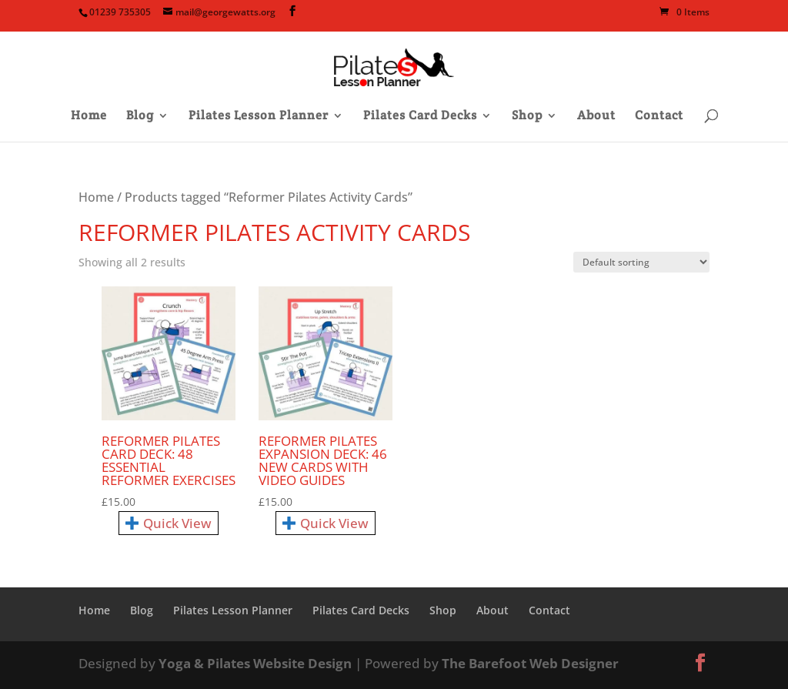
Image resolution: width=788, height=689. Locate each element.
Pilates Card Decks (420, 116)
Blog (140, 116)
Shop (527, 116)
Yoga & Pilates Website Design (255, 663)
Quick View (168, 523)
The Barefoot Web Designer (530, 663)
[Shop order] (641, 262)
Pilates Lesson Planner (259, 116)
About (596, 116)
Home (89, 116)
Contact (659, 116)
